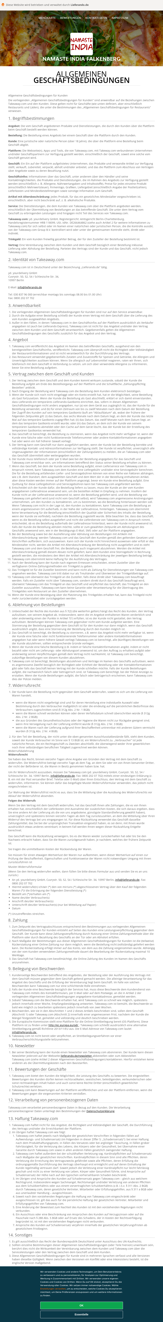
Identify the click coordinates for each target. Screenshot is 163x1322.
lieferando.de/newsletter (77, 1056)
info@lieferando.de (30, 287)
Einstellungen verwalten (53, 1288)
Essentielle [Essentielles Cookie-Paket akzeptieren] (81, 1314)
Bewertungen (70, 18)
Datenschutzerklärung (100, 1111)
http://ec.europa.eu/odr (64, 1025)
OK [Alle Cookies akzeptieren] (81, 1305)
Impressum (120, 18)
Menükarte (47, 18)
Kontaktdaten (96, 18)
